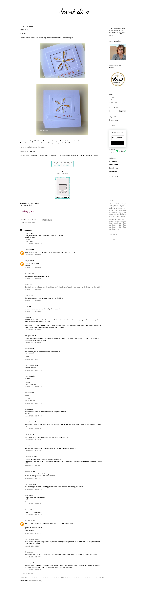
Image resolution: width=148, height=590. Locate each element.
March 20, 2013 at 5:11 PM (33, 533)
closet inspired (122, 221)
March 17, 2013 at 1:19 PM (33, 267)
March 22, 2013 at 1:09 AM (33, 570)
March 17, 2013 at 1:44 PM (33, 278)
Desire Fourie (29, 457)
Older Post (101, 577)
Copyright (114, 102)
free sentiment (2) (117, 224)
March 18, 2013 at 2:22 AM (33, 429)
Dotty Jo (27, 295)
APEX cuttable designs (117, 204)
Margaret (28, 261)
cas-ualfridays (24, 155)
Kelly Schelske (29, 365)
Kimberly (28, 563)
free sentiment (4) (117, 228)
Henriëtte (28, 376)
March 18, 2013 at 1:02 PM (33, 478)
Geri (26, 317)
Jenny (27, 409)
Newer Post (24, 577)
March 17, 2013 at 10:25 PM (33, 403)
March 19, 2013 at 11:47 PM (33, 515)
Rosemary (28, 435)
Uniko (117, 221)
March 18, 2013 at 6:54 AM (33, 440)
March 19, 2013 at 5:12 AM (33, 504)
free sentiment (115, 223)
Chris (27, 495)
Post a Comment (28, 573)
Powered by (117, 151)
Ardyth (27, 284)
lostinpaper (28, 471)
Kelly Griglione (29, 539)
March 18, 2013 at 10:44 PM (33, 489)
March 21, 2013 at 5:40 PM (33, 557)
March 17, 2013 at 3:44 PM (33, 289)
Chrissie (27, 233)
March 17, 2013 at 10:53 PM (33, 416)
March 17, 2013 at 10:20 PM (33, 370)
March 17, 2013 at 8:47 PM (33, 330)
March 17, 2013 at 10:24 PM (33, 386)
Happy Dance (29, 422)
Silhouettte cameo (30, 222)
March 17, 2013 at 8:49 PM (33, 343)
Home (62, 577)
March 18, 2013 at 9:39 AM (33, 465)
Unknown (28, 250)
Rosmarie (28, 348)
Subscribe (117, 143)
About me (114, 100)
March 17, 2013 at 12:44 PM (33, 244)
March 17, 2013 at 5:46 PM (33, 311)
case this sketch (62, 173)
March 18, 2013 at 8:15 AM (33, 451)
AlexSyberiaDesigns (116, 206)
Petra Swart (28, 484)
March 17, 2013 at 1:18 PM (33, 255)
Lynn (26, 306)
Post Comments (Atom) (35, 581)
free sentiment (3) (117, 226)
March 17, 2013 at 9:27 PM (33, 359)
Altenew (113, 208)
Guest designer (120, 214)
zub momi (28, 273)
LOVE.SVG (112, 216)
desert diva (74, 11)
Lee (26, 446)
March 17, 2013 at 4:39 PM (33, 300)
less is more (24, 151)
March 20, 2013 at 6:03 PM (33, 546)
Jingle (27, 552)
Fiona (27, 510)
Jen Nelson (28, 521)
